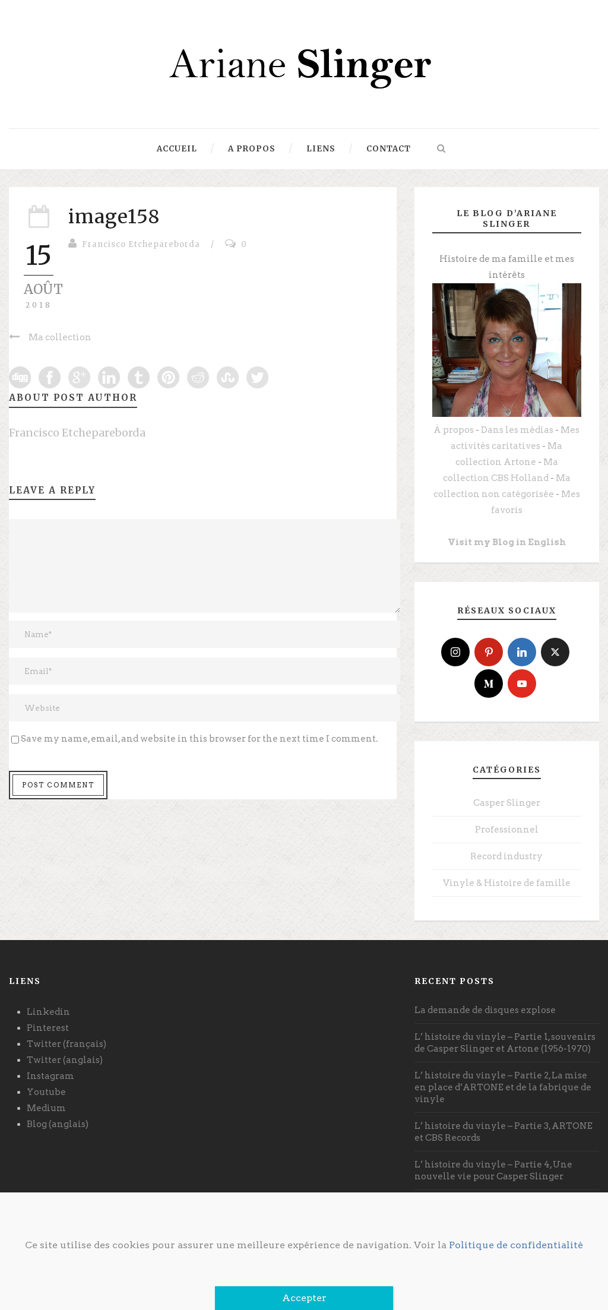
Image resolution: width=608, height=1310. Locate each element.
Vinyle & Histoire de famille (507, 883)
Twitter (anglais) (65, 1060)
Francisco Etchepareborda (141, 244)
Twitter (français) (66, 1044)
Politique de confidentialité (516, 1245)
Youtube (46, 1092)
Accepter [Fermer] (304, 1297)
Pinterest (48, 1028)
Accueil (177, 149)
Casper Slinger (506, 803)
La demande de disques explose (485, 1010)
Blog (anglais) (57, 1124)
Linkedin (48, 1012)
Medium (46, 1108)
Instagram (50, 1076)
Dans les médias (517, 430)
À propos (453, 430)
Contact (388, 149)
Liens (320, 149)
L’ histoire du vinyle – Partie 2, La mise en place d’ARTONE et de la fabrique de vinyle (502, 1087)
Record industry (506, 856)
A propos (252, 149)
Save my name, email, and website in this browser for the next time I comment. (199, 738)
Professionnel (507, 829)
